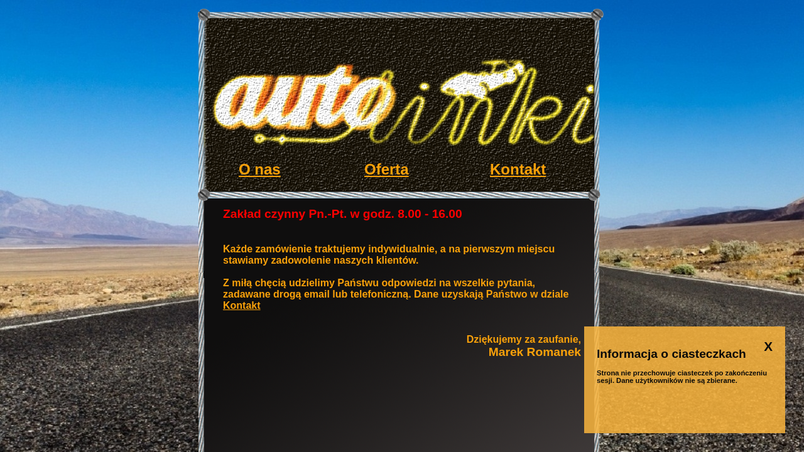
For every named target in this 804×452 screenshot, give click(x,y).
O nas (260, 169)
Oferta (386, 169)
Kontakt (518, 169)
